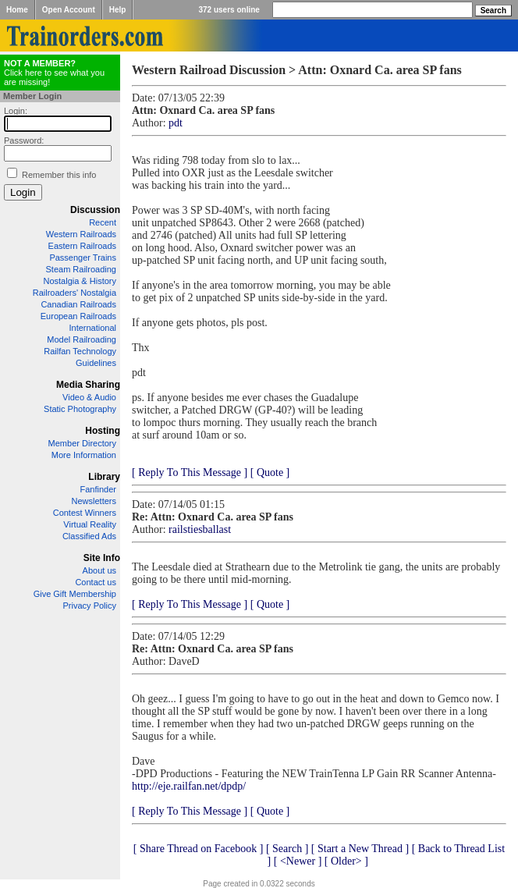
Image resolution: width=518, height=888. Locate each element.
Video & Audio (89, 397)
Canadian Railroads (78, 304)
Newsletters (94, 501)
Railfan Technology (80, 351)
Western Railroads (81, 234)
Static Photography (80, 409)
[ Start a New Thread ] (360, 848)
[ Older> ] (346, 861)
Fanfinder (98, 489)
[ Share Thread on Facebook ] (198, 848)
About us (99, 570)
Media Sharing (88, 384)
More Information (83, 455)
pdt (176, 123)
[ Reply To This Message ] (189, 472)
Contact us (95, 582)
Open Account (68, 9)
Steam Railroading (81, 269)
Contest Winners (84, 512)
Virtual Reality (89, 524)
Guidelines (96, 363)
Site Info (101, 557)
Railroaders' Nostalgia (74, 292)
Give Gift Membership (75, 594)
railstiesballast (200, 529)
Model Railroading (81, 339)
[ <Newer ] (298, 861)
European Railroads (78, 316)
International (92, 327)
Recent (102, 222)
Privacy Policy (89, 605)
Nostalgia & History (79, 281)
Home (17, 9)
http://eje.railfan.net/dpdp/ (189, 786)
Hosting (102, 430)
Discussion (95, 209)
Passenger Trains (82, 257)
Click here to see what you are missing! (54, 73)
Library (104, 476)
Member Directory (82, 443)
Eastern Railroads (82, 245)
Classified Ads (89, 536)
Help (117, 9)
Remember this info (59, 174)
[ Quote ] (270, 472)
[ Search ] (287, 848)
